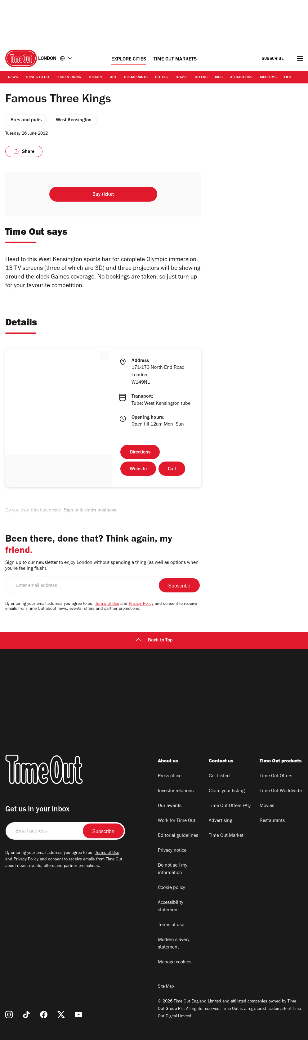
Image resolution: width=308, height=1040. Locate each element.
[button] (104, 355)
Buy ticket (103, 194)
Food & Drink (68, 77)
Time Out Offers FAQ (230, 806)
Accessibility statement (170, 906)
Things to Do (37, 77)
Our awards (169, 806)
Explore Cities (128, 59)
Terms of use (171, 925)
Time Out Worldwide (281, 791)
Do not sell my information (172, 869)
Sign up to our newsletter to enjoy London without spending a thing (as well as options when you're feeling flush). (102, 565)
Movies (267, 806)
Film (288, 77)
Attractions (241, 77)
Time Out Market (226, 835)
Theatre (95, 77)
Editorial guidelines (178, 835)
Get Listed (219, 776)
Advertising (220, 821)
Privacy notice (172, 850)
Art (113, 77)
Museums (268, 77)
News (13, 77)
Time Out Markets (175, 59)
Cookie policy (171, 888)
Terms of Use (107, 604)
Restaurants (136, 77)
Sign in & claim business (90, 510)
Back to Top (154, 640)
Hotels (161, 77)
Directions (140, 452)
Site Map (166, 987)
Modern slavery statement (174, 944)
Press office (169, 776)
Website (138, 469)
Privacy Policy (141, 604)
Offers (201, 77)
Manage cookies (174, 962)
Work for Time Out (176, 821)
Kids (219, 77)
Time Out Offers (276, 776)
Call (172, 469)
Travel (181, 77)
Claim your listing (227, 791)
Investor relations (176, 791)
